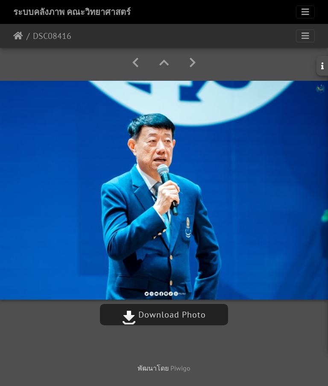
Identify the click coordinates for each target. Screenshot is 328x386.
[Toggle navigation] (305, 12)
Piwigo (180, 368)
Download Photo (164, 314)
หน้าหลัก (18, 35)
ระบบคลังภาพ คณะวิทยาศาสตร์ (72, 12)
